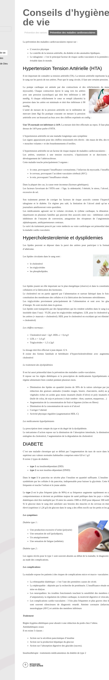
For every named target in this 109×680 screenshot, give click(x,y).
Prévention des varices (35, 32)
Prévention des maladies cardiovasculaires (72, 32)
